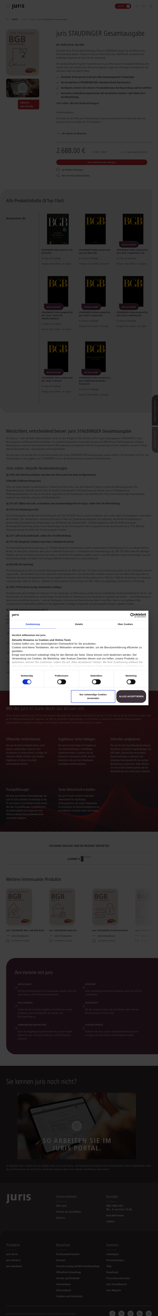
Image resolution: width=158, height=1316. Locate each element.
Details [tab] (79, 624)
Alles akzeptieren (131, 696)
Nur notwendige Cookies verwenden (93, 696)
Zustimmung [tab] (33, 624)
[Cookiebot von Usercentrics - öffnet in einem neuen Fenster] (132, 615)
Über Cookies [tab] (125, 624)
